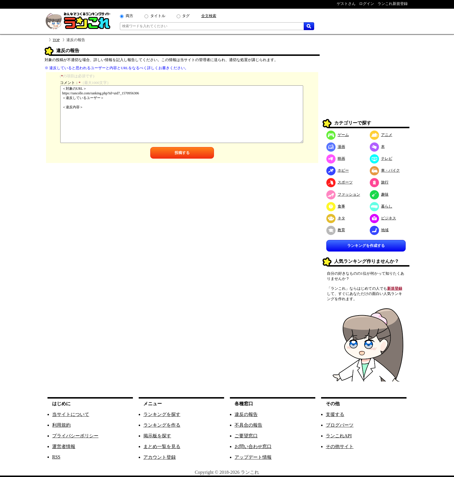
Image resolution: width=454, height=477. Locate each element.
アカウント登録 (159, 457)
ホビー (337, 170)
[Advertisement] (366, 83)
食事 (335, 206)
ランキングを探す (161, 414)
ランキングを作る (161, 425)
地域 (379, 230)
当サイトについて (70, 414)
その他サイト (340, 446)
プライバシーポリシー (75, 435)
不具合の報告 (248, 425)
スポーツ (339, 182)
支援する (335, 414)
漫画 (335, 146)
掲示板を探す (157, 435)
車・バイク (385, 170)
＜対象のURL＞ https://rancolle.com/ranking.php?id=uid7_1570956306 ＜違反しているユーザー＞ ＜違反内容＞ (181, 114)
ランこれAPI (339, 435)
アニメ (381, 135)
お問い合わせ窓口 (253, 446)
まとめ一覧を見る (161, 446)
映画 (335, 158)
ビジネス (383, 218)
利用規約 (61, 425)
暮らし (381, 206)
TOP (56, 40)
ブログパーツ (340, 425)
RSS (56, 456)
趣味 (379, 194)
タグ (186, 16)
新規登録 (394, 288)
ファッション (343, 194)
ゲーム (337, 135)
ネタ (335, 218)
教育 (335, 230)
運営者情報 (63, 446)
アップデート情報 (253, 457)
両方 (129, 16)
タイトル (157, 16)
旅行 (379, 182)
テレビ (381, 158)
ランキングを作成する (366, 245)
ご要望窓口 (246, 435)
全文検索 (208, 16)
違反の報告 (246, 414)
